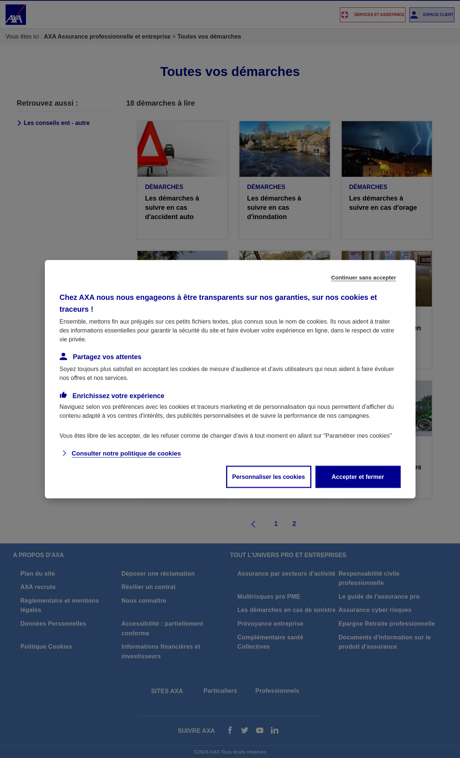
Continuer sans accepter (363, 277)
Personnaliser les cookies (268, 476)
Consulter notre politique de (126, 453)
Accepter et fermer (358, 476)
